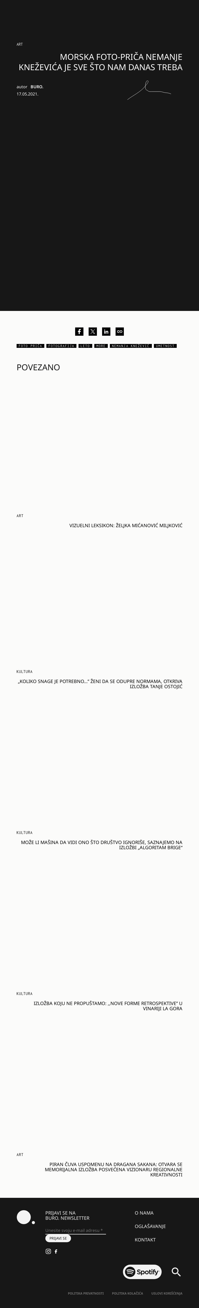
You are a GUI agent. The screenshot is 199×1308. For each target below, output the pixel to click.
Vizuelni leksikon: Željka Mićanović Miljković (125, 525)
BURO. (37, 87)
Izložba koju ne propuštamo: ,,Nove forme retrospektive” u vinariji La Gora (108, 1006)
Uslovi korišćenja (166, 1293)
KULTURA (25, 671)
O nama (144, 1213)
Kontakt (145, 1240)
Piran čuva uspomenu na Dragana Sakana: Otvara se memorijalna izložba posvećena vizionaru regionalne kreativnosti (113, 1169)
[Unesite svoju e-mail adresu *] (75, 1230)
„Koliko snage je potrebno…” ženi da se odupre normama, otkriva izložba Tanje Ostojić (100, 683)
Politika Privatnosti (86, 1293)
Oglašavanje (150, 1226)
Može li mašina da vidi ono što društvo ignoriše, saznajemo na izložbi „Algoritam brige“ (101, 844)
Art (20, 44)
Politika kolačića (127, 1293)
